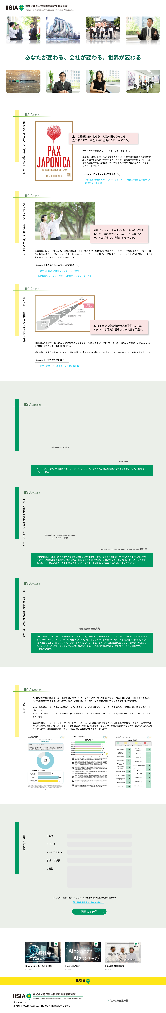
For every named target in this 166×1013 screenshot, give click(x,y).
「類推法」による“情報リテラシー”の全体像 (58, 270)
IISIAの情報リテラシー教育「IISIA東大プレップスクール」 (65, 275)
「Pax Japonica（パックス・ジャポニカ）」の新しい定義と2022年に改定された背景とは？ (118, 181)
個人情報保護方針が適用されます (88, 902)
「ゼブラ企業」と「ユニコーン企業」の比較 (58, 365)
